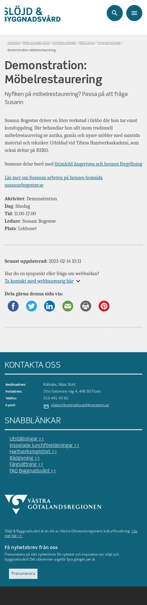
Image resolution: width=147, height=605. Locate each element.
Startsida (13, 43)
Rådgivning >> (25, 458)
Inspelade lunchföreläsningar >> (44, 445)
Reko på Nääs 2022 (36, 43)
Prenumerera (23, 574)
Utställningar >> (27, 439)
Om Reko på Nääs (64, 43)
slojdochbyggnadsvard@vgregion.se (80, 405)
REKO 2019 (87, 43)
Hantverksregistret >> (33, 451)
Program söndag (109, 43)
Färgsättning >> (26, 464)
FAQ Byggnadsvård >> (33, 471)
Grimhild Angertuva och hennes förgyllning (98, 164)
